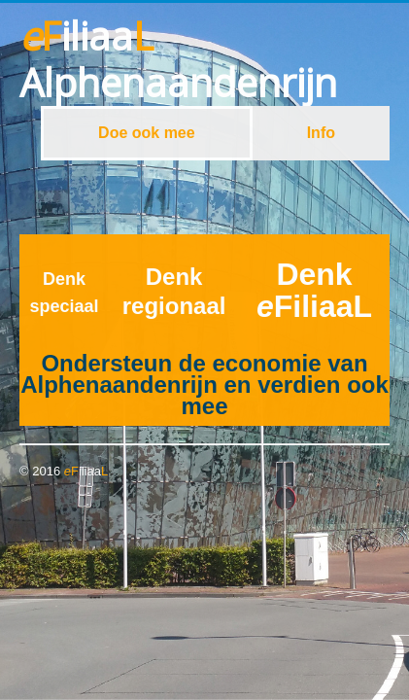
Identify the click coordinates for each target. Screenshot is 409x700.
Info (321, 132)
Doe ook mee (146, 132)
